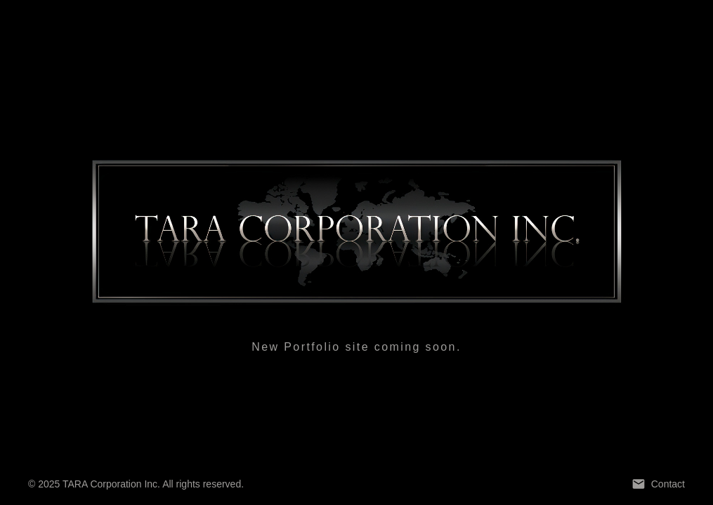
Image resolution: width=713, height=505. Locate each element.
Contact (658, 484)
